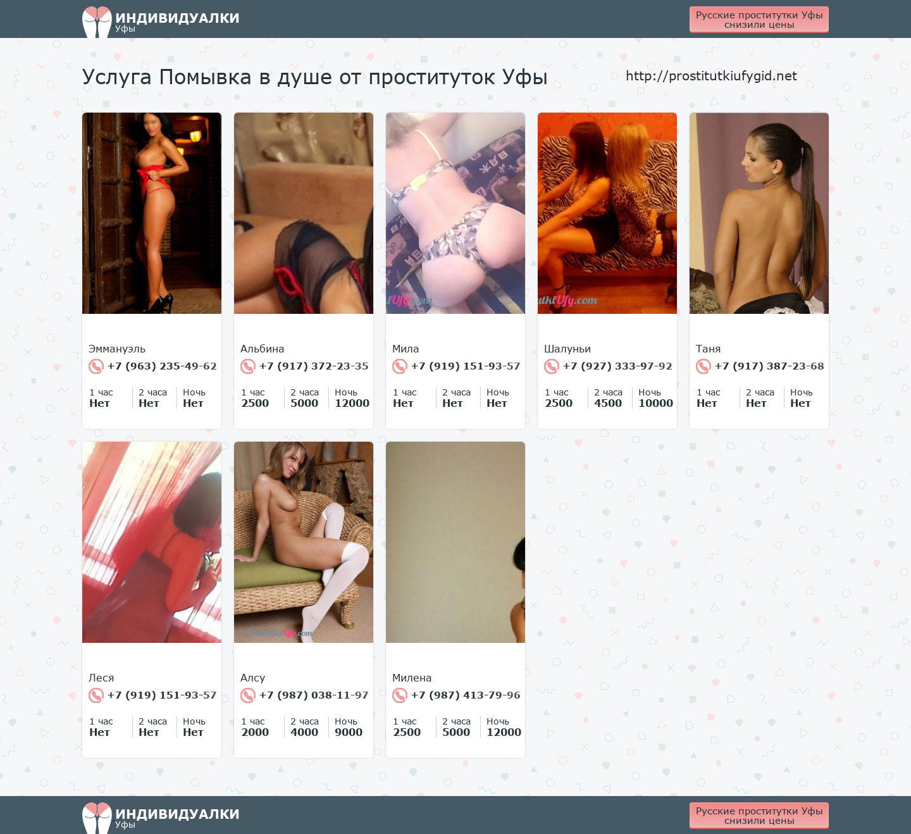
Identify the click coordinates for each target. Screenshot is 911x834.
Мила (405, 349)
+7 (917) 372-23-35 (304, 366)
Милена (412, 678)
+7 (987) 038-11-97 (304, 695)
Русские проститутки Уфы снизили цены (759, 19)
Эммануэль (117, 349)
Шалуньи (567, 349)
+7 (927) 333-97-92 (608, 366)
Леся (102, 678)
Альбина (262, 349)
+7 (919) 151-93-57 (456, 366)
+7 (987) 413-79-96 (456, 695)
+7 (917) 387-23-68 (760, 366)
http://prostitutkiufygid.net (711, 75)
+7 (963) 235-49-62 (153, 366)
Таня (708, 349)
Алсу (252, 678)
